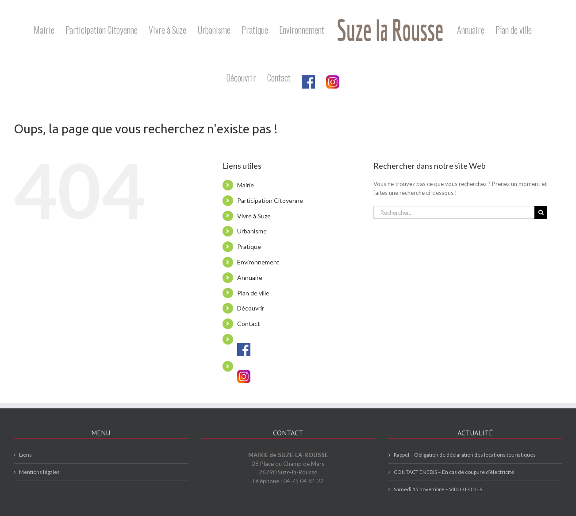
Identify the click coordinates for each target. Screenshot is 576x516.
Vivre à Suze (254, 216)
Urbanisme (252, 231)
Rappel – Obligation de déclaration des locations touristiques (465, 454)
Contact (248, 323)
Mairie (245, 185)
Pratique (249, 246)
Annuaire (249, 277)
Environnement (258, 262)
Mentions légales (39, 472)
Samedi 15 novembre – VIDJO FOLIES (438, 489)
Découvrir (250, 308)
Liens (25, 454)
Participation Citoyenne (270, 200)
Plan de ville (253, 293)
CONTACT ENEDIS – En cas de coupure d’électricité (454, 472)
